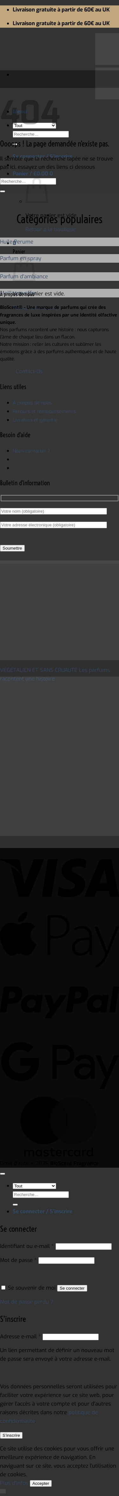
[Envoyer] (2, 191)
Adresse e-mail (20, 1336)
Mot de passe (18, 1260)
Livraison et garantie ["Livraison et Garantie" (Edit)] (35, 420)
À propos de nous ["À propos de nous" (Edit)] (32, 403)
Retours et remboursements (44, 411)
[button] (33, 173)
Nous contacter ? (31, 451)
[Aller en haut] (2, 1174)
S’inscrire (11, 1435)
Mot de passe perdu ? (26, 1301)
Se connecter (72, 1288)
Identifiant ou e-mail (27, 1246)
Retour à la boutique (50, 229)
